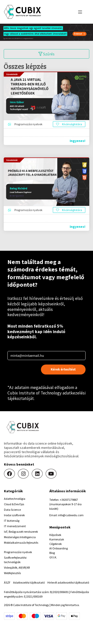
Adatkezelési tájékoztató (29, 582)
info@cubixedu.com (71, 515)
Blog (52, 553)
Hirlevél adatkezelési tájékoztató (68, 582)
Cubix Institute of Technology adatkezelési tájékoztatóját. (46, 395)
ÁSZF (7, 582)
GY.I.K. (53, 557)
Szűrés (46, 53)
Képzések (55, 535)
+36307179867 (69, 499)
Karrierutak (56, 539)
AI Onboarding (58, 548)
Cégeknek (55, 544)
